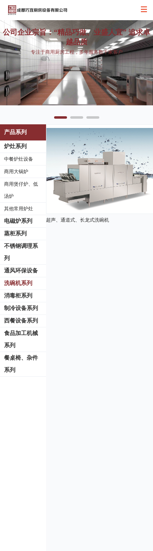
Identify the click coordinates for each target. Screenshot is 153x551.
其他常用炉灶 (18, 209)
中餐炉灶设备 (18, 159)
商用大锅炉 (16, 171)
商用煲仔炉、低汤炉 (21, 190)
